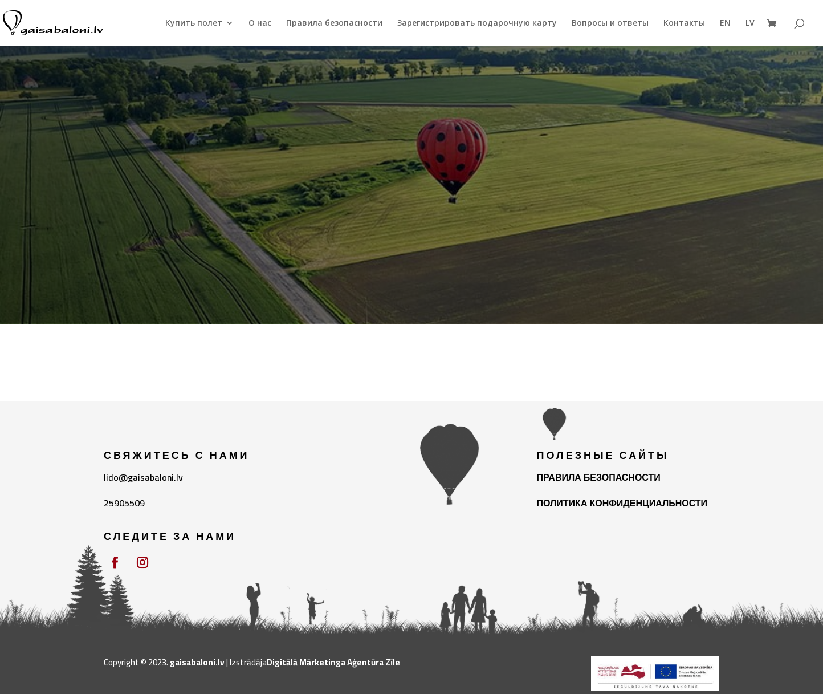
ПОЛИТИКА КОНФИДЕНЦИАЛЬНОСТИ (622, 503)
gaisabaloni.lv (197, 662)
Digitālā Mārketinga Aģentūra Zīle (333, 662)
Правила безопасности (334, 23)
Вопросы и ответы (610, 23)
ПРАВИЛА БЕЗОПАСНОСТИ (599, 477)
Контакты (684, 23)
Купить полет (193, 23)
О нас (259, 23)
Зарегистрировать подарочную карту (477, 23)
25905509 (124, 503)
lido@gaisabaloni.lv (143, 477)
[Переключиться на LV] (750, 32)
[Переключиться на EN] (725, 32)
